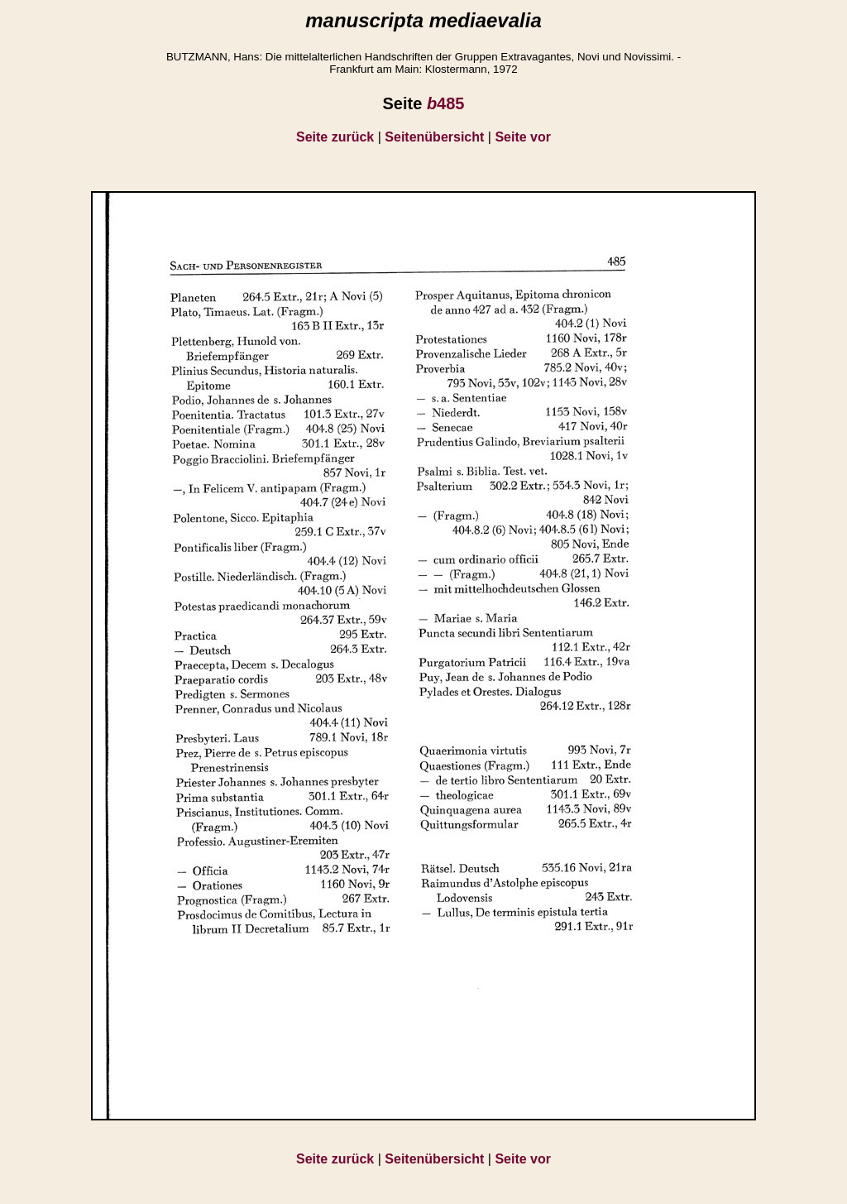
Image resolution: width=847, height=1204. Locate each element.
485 (446, 103)
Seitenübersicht (434, 137)
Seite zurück (335, 137)
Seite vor (523, 137)
